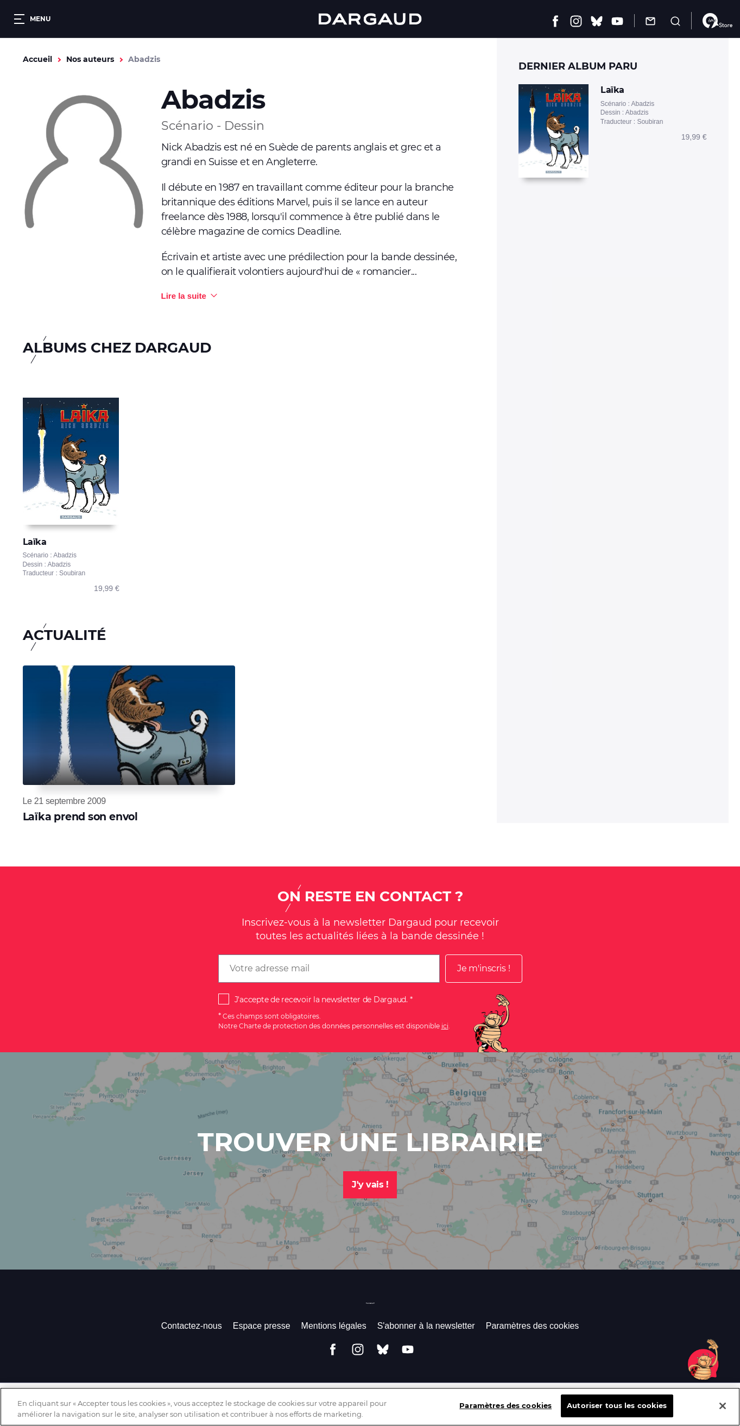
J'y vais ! (370, 1184)
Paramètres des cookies (532, 1325)
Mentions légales (333, 1325)
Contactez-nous (191, 1325)
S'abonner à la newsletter (426, 1325)
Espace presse (261, 1325)
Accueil (37, 59)
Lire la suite (183, 295)
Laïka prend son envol (80, 817)
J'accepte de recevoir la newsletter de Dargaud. (321, 999)
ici (444, 1026)
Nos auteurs (90, 59)
